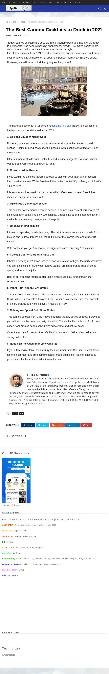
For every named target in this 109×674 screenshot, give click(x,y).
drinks (15, 22)
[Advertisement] (54, 613)
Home (8, 22)
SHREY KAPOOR (37, 381)
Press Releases (46, 3)
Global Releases (9, 3)
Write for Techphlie (27, 3)
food (23, 22)
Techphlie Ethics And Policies (67, 3)
